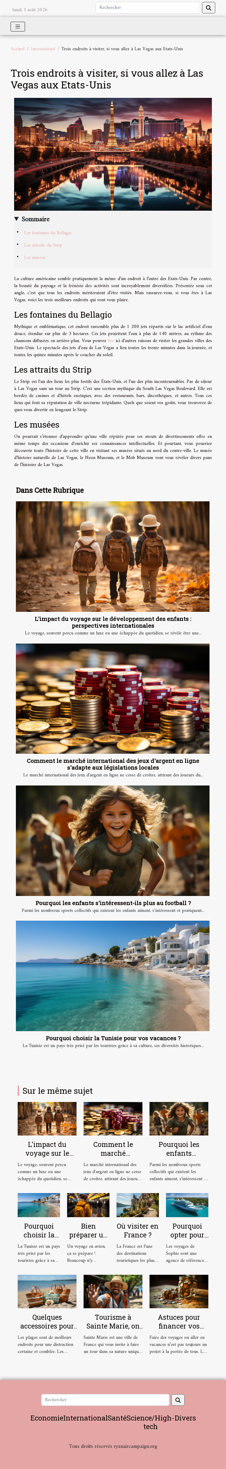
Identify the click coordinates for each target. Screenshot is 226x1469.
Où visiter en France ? (138, 1230)
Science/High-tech (151, 1422)
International (43, 49)
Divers (185, 1418)
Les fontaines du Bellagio (48, 233)
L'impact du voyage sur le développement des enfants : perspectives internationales (113, 622)
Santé (117, 1418)
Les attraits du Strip (43, 245)
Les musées (35, 258)
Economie (46, 1418)
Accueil (17, 49)
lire (111, 341)
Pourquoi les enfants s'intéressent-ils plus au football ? (113, 903)
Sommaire (35, 219)
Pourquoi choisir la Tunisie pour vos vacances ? (113, 1038)
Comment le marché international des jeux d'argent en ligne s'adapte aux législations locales (113, 764)
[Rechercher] (148, 8)
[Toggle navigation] (18, 26)
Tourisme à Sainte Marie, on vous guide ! (113, 1326)
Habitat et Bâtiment (113, 1454)
